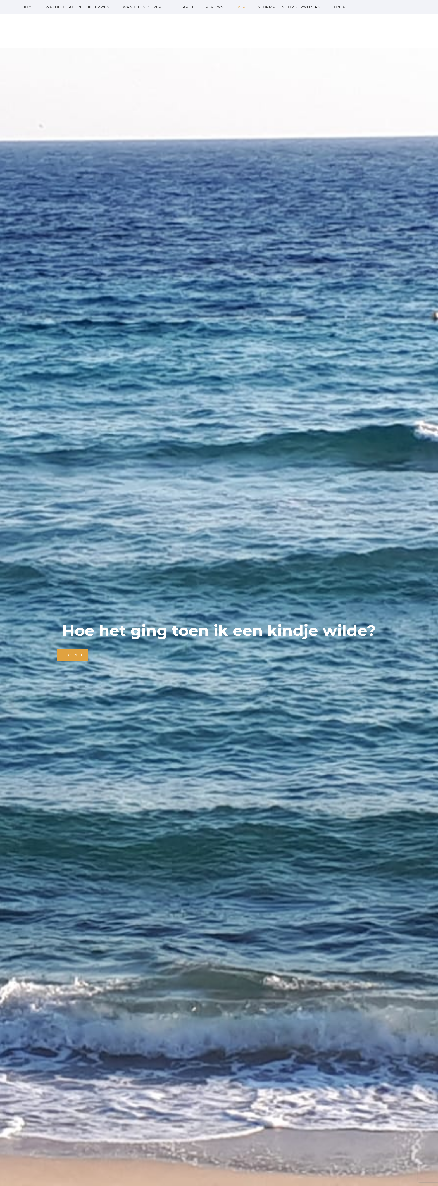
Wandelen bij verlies (146, 7)
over (240, 7)
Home (28, 7)
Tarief (187, 7)
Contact (340, 7)
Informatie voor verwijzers (288, 7)
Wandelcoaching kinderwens (79, 7)
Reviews (214, 7)
